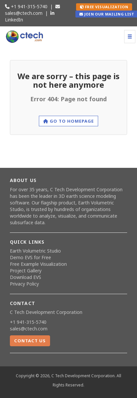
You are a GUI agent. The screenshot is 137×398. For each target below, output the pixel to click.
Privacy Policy (24, 284)
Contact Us (30, 341)
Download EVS (25, 277)
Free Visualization (104, 6)
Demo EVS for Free (30, 257)
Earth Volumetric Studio (35, 251)
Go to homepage (68, 121)
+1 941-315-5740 (26, 6)
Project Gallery (25, 270)
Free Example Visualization (38, 264)
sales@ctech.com (32, 10)
